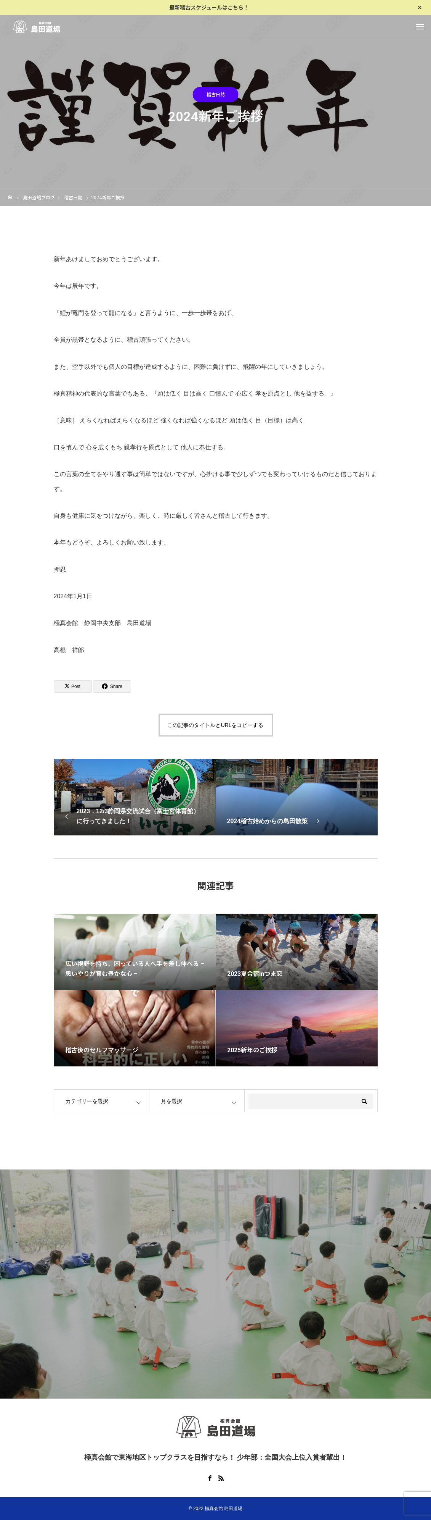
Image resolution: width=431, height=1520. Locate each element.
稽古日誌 (216, 96)
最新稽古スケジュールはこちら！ (209, 8)
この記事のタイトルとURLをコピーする (215, 725)
